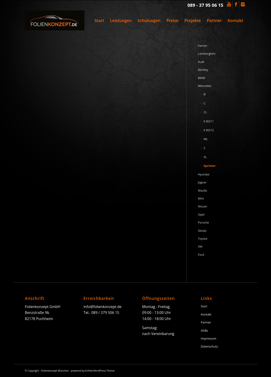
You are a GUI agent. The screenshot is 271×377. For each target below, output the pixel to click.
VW (200, 246)
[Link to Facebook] (236, 4)
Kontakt (206, 314)
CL (205, 112)
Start (204, 306)
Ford (201, 255)
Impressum (208, 338)
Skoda (202, 231)
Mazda (202, 190)
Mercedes (204, 86)
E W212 (209, 130)
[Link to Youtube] (229, 4)
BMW (201, 78)
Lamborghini (206, 54)
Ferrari (202, 46)
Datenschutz (209, 346)
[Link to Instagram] (242, 4)
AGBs (204, 330)
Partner (206, 322)
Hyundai (203, 174)
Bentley (203, 70)
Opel (201, 214)
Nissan (202, 206)
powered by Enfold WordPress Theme (93, 370)
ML (206, 139)
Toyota (202, 239)
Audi (201, 62)
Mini (201, 198)
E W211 (209, 121)
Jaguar (202, 182)
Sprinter (210, 166)
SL (205, 157)
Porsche (203, 222)
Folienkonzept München (55, 370)
